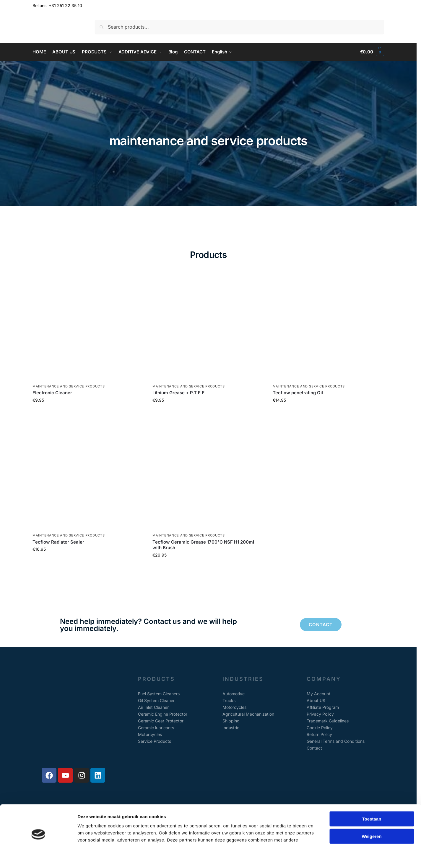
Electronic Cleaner (52, 392)
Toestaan (371, 780)
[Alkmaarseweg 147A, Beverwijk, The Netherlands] (73, 720)
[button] (372, 52)
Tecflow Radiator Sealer (58, 542)
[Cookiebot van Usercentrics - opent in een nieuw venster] (38, 832)
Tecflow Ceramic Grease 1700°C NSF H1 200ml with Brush (203, 545)
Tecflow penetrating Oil (298, 392)
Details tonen (319, 832)
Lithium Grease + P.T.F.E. (179, 392)
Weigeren (371, 797)
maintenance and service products (68, 386)
